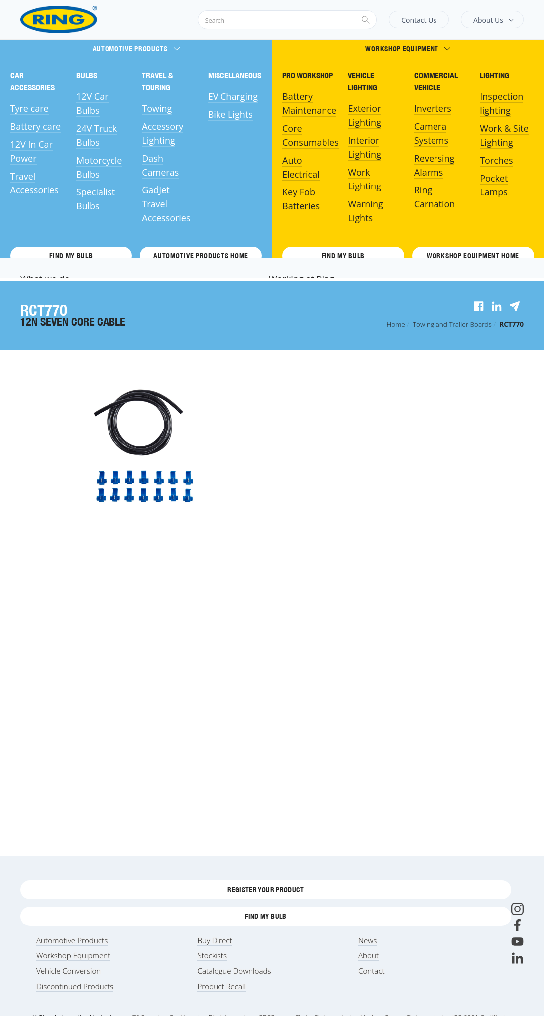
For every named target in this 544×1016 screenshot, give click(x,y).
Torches (496, 160)
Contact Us (418, 20)
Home (396, 324)
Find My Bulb (71, 256)
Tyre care (29, 108)
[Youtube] (517, 941)
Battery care (35, 126)
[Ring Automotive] (82, 19)
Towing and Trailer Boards (452, 324)
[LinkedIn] (517, 958)
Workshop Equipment (407, 49)
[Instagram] (517, 909)
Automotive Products (136, 49)
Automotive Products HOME (200, 256)
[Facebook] (517, 925)
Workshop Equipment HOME (473, 256)
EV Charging (233, 96)
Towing (157, 108)
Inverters (432, 108)
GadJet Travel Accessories (166, 204)
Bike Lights (230, 114)
